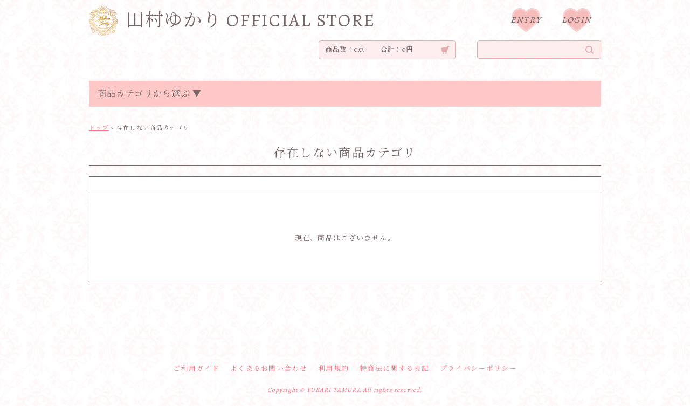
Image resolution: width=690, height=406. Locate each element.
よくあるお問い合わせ (268, 368)
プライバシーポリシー (478, 368)
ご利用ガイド (196, 368)
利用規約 (333, 368)
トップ (99, 128)
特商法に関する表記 (394, 368)
